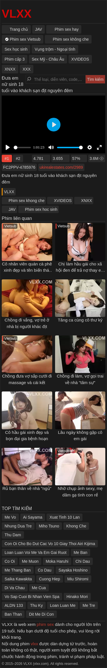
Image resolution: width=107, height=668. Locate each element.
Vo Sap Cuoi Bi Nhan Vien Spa (32, 596)
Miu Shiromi (77, 579)
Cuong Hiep (49, 579)
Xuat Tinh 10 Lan (64, 517)
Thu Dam (13, 535)
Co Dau (44, 570)
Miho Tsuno (49, 526)
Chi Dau (83, 561)
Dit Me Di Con (41, 614)
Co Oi (10, 561)
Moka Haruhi (57, 561)
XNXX (86, 200)
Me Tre (88, 605)
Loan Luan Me (63, 605)
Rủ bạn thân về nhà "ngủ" (27, 488)
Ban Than (13, 614)
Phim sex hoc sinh (41, 209)
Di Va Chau (15, 587)
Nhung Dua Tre (18, 526)
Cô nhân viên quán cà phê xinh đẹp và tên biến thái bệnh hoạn (27, 270)
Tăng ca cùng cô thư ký (80, 319)
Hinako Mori (77, 596)
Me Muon (30, 561)
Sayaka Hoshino (73, 570)
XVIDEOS (63, 200)
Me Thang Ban (18, 570)
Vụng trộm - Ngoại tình (55, 49)
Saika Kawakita (18, 579)
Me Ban (80, 552)
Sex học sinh (16, 49)
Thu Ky (36, 605)
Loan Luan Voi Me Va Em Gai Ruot (35, 552)
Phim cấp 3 (15, 59)
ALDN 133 (14, 605)
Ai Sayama (33, 517)
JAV (12, 209)
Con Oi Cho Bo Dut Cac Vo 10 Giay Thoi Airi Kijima (50, 543)
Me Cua (39, 587)
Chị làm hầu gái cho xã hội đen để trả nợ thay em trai (80, 270)
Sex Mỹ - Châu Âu (48, 59)
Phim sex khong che (27, 200)
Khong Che (76, 526)
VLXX (16, 13)
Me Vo (10, 517)
